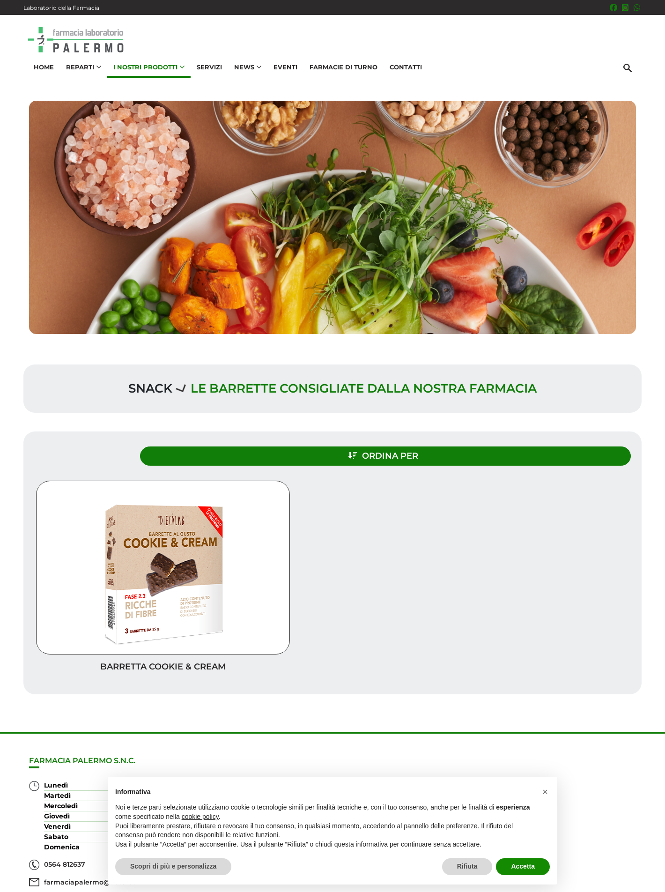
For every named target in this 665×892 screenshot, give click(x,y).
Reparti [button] (79, 78)
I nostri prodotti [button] (144, 78)
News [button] (243, 78)
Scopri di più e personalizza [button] (173, 866)
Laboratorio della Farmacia (61, 7)
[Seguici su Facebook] (613, 7)
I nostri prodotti (597, 744)
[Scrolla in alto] (643, 854)
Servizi (205, 78)
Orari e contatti (600, 774)
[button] (545, 791)
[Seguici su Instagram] (625, 7)
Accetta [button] (523, 866)
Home (40, 78)
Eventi (281, 78)
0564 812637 (64, 822)
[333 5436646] (637, 7)
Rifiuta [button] (467, 866)
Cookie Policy (615, 880)
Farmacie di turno (339, 78)
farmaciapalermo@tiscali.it (90, 840)
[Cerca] (632, 78)
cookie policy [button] (200, 816)
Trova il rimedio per (590, 759)
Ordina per (550, 449)
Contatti (401, 78)
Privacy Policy (565, 880)
